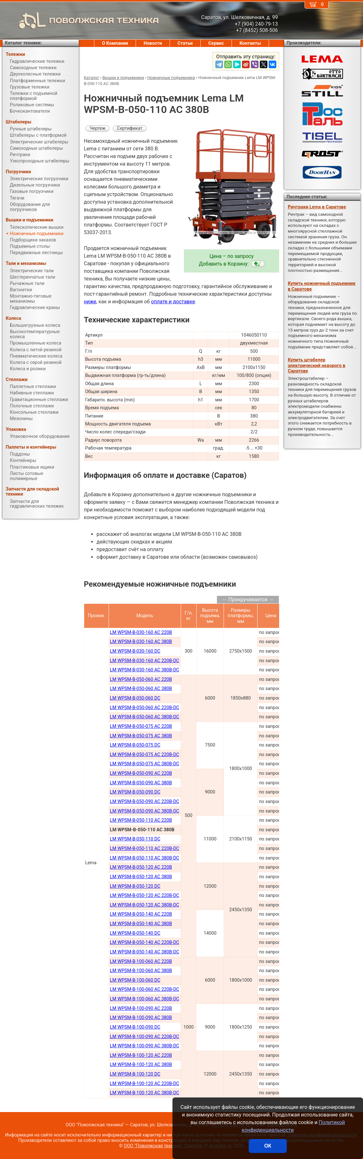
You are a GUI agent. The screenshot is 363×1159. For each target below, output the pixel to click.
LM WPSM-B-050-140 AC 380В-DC (144, 952)
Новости (153, 43)
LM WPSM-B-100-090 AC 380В (141, 1017)
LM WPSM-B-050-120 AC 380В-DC (144, 905)
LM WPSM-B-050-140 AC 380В (141, 923)
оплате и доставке (173, 302)
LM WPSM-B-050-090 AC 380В (141, 783)
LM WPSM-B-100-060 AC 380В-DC (144, 999)
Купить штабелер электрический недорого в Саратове (316, 365)
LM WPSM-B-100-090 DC (135, 1027)
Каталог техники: (23, 43)
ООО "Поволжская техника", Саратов (163, 1146)
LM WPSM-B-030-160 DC (135, 651)
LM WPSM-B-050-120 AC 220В (141, 867)
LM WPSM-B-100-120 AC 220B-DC (144, 1083)
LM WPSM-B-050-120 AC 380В (141, 876)
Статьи (185, 43)
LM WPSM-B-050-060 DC (135, 698)
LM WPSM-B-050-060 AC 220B (141, 679)
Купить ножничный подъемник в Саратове (321, 286)
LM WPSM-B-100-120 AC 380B (141, 1064)
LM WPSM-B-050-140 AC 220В (141, 914)
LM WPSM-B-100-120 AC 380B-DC (144, 1093)
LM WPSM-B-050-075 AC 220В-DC (144, 754)
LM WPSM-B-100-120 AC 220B (141, 1055)
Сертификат (130, 128)
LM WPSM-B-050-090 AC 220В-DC (144, 801)
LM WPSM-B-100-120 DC (135, 1074)
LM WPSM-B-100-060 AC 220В (141, 961)
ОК (267, 1146)
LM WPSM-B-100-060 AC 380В (141, 970)
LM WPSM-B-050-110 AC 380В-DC (144, 858)
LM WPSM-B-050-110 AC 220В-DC (144, 848)
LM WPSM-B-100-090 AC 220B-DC (144, 1036)
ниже (90, 302)
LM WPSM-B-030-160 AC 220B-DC (144, 660)
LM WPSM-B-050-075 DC (135, 745)
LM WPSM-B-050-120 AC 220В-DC (144, 895)
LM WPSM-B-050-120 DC (135, 886)
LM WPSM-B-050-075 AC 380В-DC (144, 764)
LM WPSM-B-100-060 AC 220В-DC (144, 989)
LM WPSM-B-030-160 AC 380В (141, 641)
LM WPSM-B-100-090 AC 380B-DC (144, 1046)
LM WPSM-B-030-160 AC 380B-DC (144, 670)
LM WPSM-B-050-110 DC (135, 839)
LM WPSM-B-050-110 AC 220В (141, 820)
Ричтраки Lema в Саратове (317, 207)
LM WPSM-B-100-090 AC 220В (141, 1008)
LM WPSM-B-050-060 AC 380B (141, 688)
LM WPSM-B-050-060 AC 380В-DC (144, 717)
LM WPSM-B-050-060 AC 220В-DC (144, 707)
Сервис (216, 43)
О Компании (115, 43)
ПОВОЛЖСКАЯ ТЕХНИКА (81, 20)
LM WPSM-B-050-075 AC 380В (141, 736)
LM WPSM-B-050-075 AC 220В (141, 726)
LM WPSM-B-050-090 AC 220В (141, 773)
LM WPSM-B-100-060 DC (135, 980)
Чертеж (97, 128)
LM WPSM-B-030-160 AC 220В (141, 632)
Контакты (250, 43)
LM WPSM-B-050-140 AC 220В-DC (144, 942)
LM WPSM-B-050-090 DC (135, 792)
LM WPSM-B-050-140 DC (135, 933)
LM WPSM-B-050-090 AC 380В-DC (144, 811)
